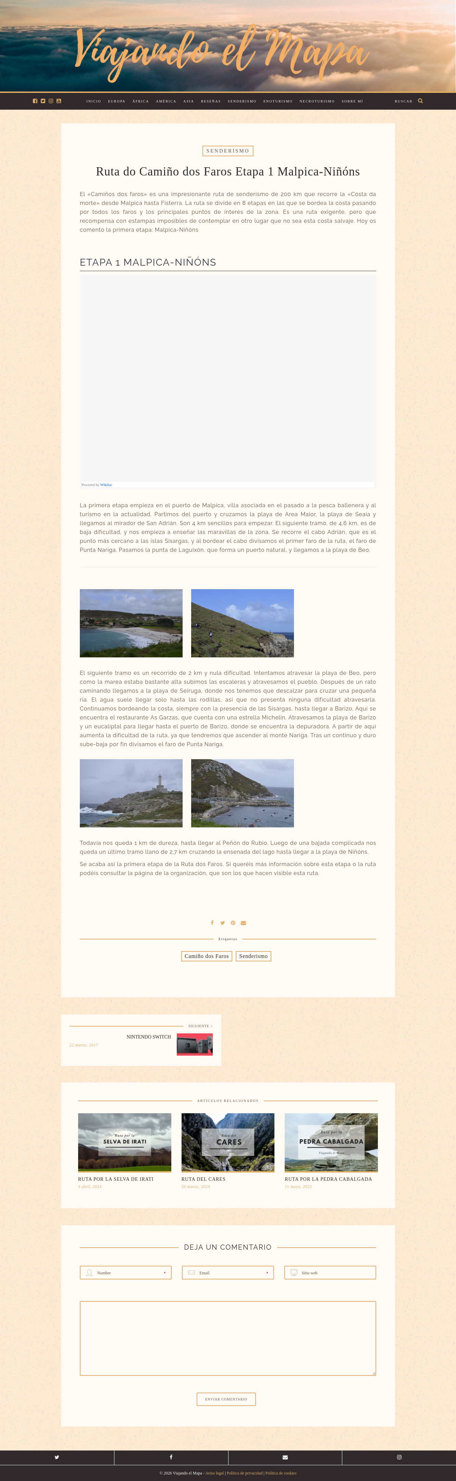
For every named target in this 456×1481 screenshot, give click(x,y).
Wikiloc (106, 485)
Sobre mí (352, 101)
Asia (188, 101)
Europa (116, 101)
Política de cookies (281, 1473)
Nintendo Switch (149, 1037)
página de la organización (170, 873)
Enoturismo (278, 101)
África (141, 101)
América (166, 101)
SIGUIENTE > (200, 1026)
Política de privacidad (245, 1473)
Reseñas (211, 101)
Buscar (403, 101)
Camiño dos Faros (207, 956)
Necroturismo (317, 101)
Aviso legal (214, 1473)
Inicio (93, 101)
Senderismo (242, 101)
